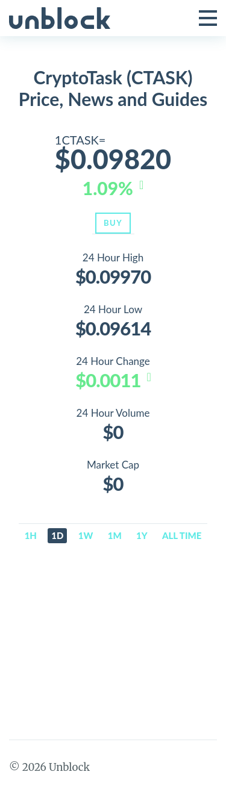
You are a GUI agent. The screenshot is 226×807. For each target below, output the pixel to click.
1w (85, 535)
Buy (113, 223)
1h (31, 535)
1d (57, 535)
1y (142, 535)
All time (181, 535)
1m (115, 535)
